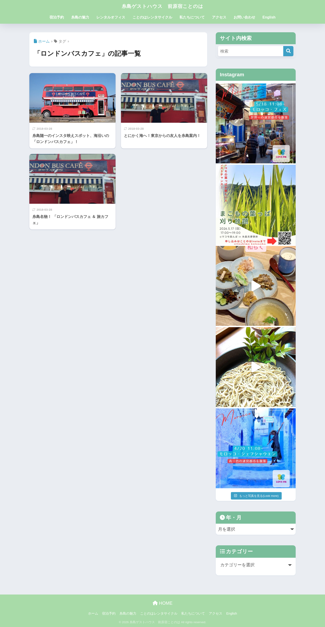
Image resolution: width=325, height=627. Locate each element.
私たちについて (192, 17)
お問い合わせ (244, 17)
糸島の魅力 (80, 17)
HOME (163, 603)
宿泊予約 (56, 17)
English (269, 17)
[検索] (288, 51)
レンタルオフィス (110, 17)
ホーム (93, 613)
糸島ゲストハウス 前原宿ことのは (162, 6)
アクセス (219, 17)
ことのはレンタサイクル (152, 17)
